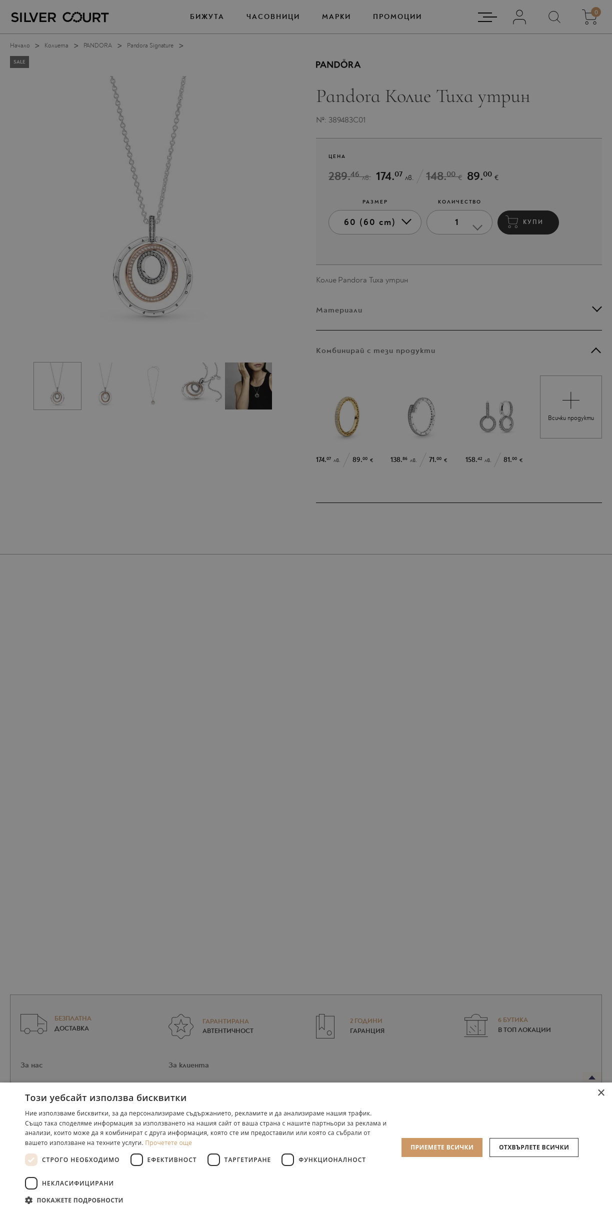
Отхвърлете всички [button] (534, 1147)
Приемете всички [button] (442, 1147)
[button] (206, 1199)
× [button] (600, 1093)
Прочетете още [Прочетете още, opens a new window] (168, 1142)
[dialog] (306, 606)
